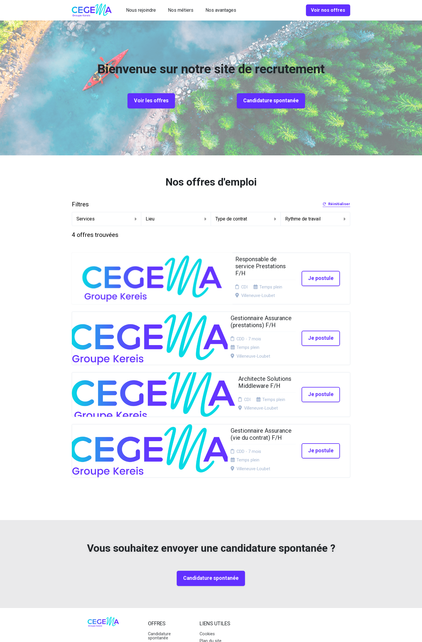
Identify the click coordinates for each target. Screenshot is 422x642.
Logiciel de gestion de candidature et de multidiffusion (211, 631)
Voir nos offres (328, 10)
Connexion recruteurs (210, 563)
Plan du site (211, 554)
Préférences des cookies (215, 575)
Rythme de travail (315, 219)
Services (106, 219)
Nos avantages (220, 10)
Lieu (176, 219)
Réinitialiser (336, 204)
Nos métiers (180, 10)
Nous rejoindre (141, 10)
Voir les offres (151, 100)
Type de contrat (245, 219)
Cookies (207, 547)
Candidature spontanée (271, 100)
